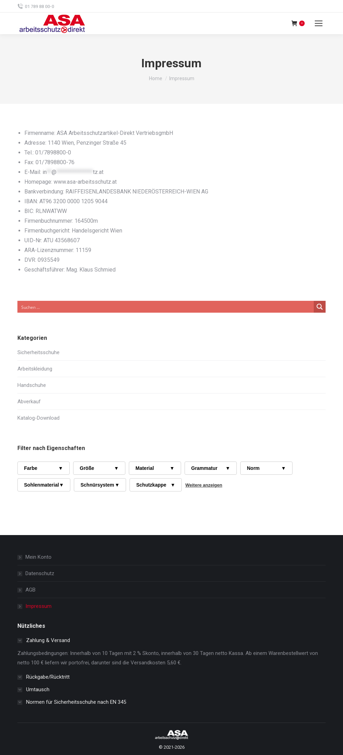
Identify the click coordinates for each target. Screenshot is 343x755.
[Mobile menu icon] (319, 23)
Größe (99, 468)
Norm (266, 468)
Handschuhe (31, 385)
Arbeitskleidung (34, 369)
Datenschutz (39, 573)
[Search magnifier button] (320, 307)
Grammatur (210, 468)
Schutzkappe (155, 485)
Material (154, 468)
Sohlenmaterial (44, 485)
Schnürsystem (99, 485)
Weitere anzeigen (203, 485)
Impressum (38, 606)
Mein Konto (38, 557)
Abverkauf (29, 401)
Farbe (43, 468)
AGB (30, 590)
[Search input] (166, 306)
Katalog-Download (38, 418)
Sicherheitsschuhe (38, 352)
